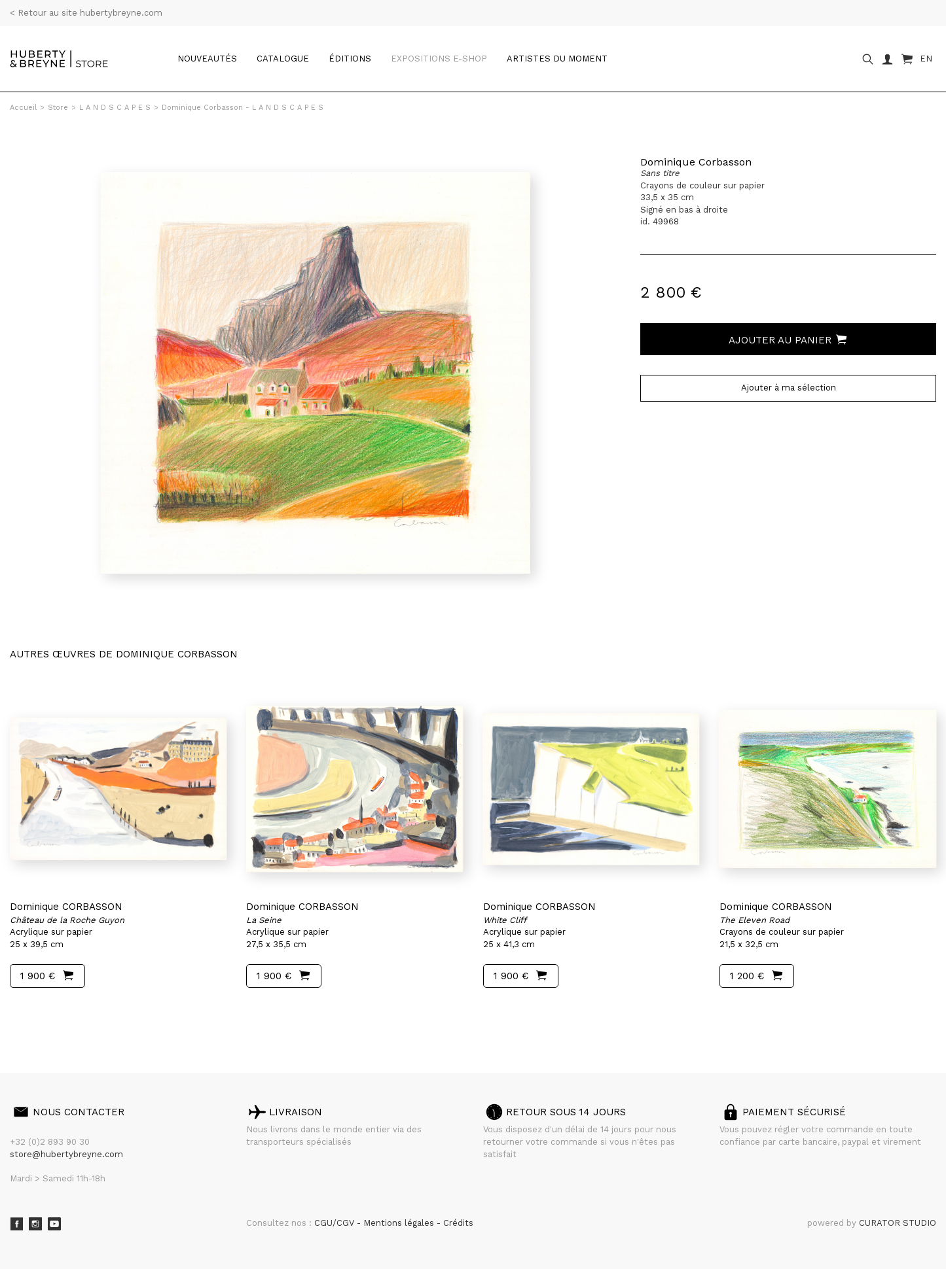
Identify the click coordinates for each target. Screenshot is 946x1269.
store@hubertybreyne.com (66, 1154)
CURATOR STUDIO (897, 1223)
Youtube (54, 1223)
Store (58, 107)
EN (926, 58)
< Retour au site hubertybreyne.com (86, 13)
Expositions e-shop (439, 58)
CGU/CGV (335, 1223)
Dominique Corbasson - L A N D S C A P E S (242, 107)
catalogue (283, 58)
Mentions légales (400, 1223)
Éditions (350, 58)
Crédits (458, 1223)
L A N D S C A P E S (115, 107)
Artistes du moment (557, 58)
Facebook (16, 1223)
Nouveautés (207, 58)
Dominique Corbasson (696, 162)
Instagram (35, 1223)
